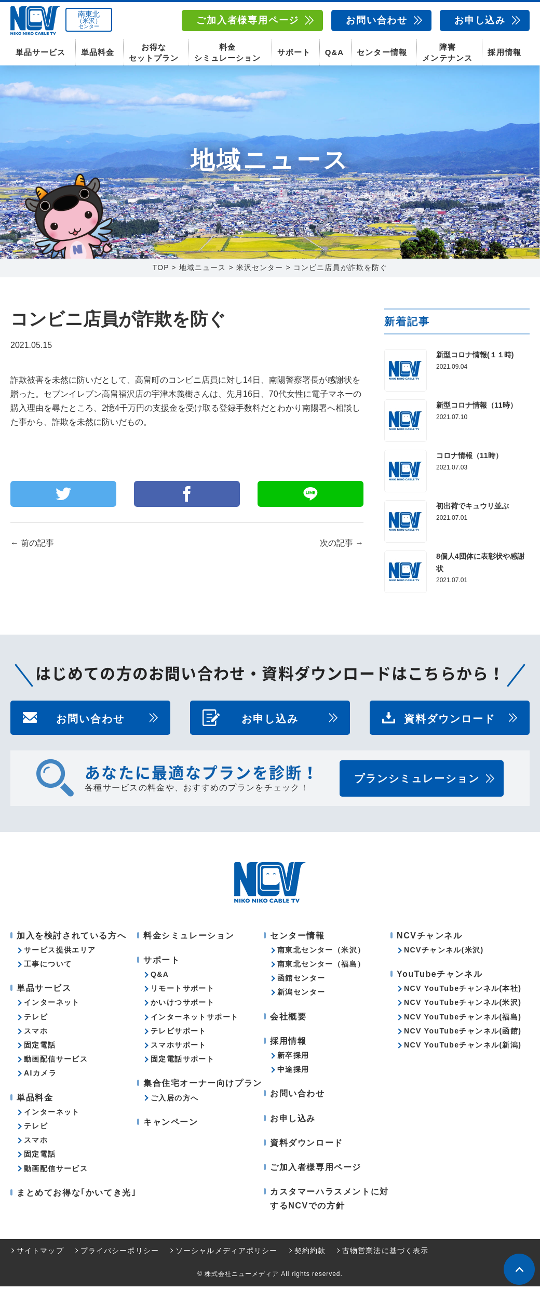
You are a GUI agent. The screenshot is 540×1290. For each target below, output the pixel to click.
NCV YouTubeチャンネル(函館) (462, 1034)
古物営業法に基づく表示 (385, 1254)
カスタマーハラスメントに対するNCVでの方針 (329, 1202)
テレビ (36, 1020)
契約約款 (310, 1254)
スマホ (36, 1034)
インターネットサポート (194, 1020)
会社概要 (288, 1020)
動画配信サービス (56, 1062)
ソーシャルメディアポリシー (227, 1254)
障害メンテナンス (447, 52)
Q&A (334, 52)
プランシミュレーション (417, 782)
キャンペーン (170, 1125)
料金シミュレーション (227, 52)
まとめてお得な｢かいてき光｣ (76, 1196)
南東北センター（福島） (321, 967)
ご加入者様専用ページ (247, 20)
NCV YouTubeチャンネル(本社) (462, 992)
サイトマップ (40, 1254)
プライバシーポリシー (119, 1254)
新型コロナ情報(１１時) (475, 358)
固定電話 (40, 1048)
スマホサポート (179, 1048)
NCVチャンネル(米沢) (444, 953)
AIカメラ (40, 1076)
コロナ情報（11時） (469, 459)
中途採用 (293, 1073)
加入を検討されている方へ (71, 939)
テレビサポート (179, 1034)
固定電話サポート (182, 1062)
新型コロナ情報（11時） (476, 409)
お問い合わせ (377, 20)
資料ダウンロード (449, 721)
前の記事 (32, 547)
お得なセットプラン (154, 52)
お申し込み (480, 20)
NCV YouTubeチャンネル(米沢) (462, 1006)
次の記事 (341, 547)
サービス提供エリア (60, 953)
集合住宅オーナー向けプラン (202, 1086)
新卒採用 (293, 1059)
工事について (48, 967)
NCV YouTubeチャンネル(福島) (462, 1020)
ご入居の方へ (174, 1101)
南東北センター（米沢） (321, 953)
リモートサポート (182, 992)
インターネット (52, 1006)
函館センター (301, 981)
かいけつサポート (182, 1006)
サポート (293, 52)
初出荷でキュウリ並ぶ (472, 509)
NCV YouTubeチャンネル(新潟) (462, 1048)
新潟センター (301, 996)
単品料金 (97, 52)
